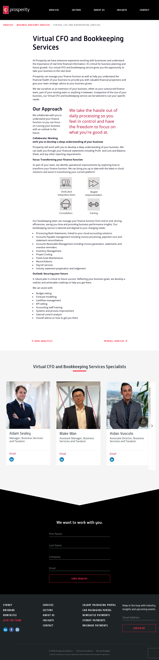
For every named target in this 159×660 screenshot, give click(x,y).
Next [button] (152, 425)
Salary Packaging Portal (99, 605)
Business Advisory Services (34, 24)
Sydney (7, 605)
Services (54, 9)
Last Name (55, 545)
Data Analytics (44, 341)
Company (54, 557)
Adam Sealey (20, 433)
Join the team (12, 620)
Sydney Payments (94, 620)
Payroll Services (114, 341)
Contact (144, 9)
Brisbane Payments (95, 625)
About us (99, 9)
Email (12, 453)
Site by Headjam (103, 651)
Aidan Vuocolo (121, 434)
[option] (28, 423)
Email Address (131, 617)
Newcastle (10, 615)
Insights (122, 9)
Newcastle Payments (96, 615)
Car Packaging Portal (97, 610)
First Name (55, 534)
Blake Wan (68, 434)
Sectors (76, 9)
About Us (49, 615)
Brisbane (9, 610)
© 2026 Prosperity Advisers (61, 651)
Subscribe (139, 628)
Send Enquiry (79, 578)
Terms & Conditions (85, 651)
